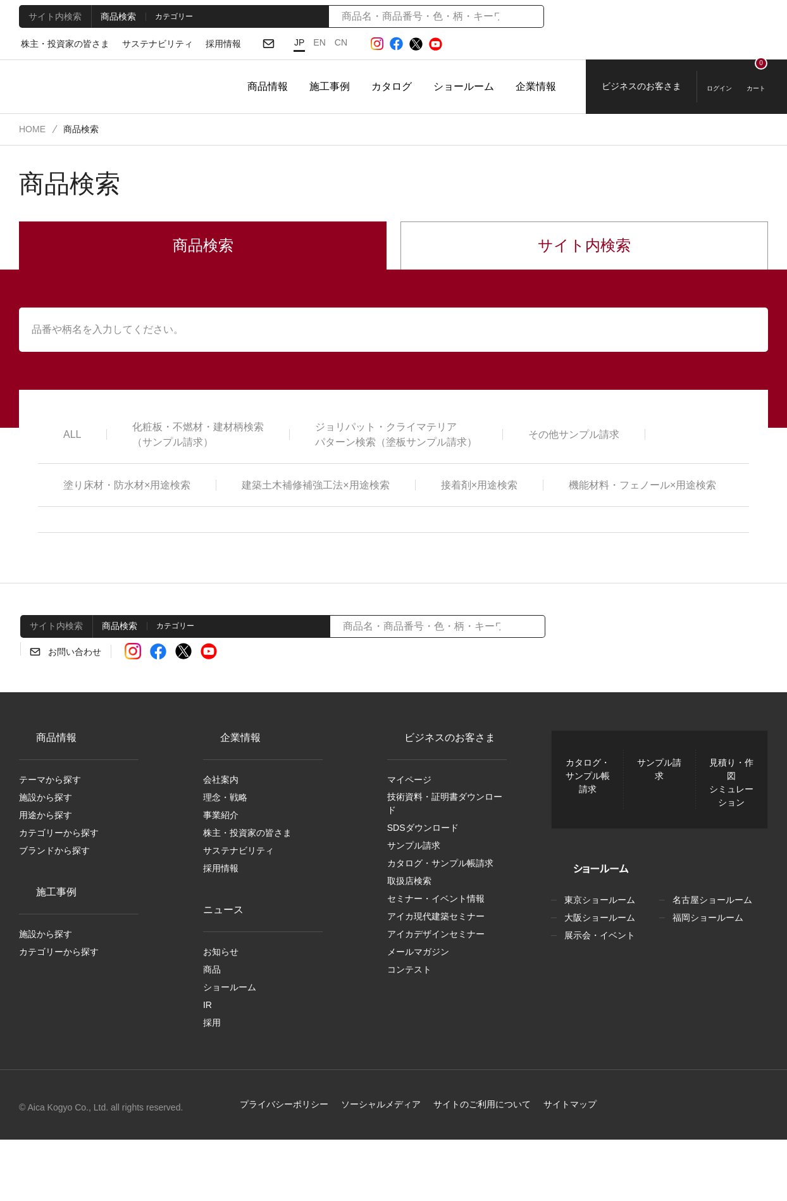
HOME (31, 129)
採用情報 (208, 44)
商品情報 (267, 86)
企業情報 (536, 86)
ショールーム (463, 86)
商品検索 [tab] (114, 15)
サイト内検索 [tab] (53, 15)
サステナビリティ (146, 44)
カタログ (391, 86)
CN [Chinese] (325, 42)
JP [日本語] (284, 42)
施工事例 (329, 86)
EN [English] (304, 42)
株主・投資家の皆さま (61, 44)
